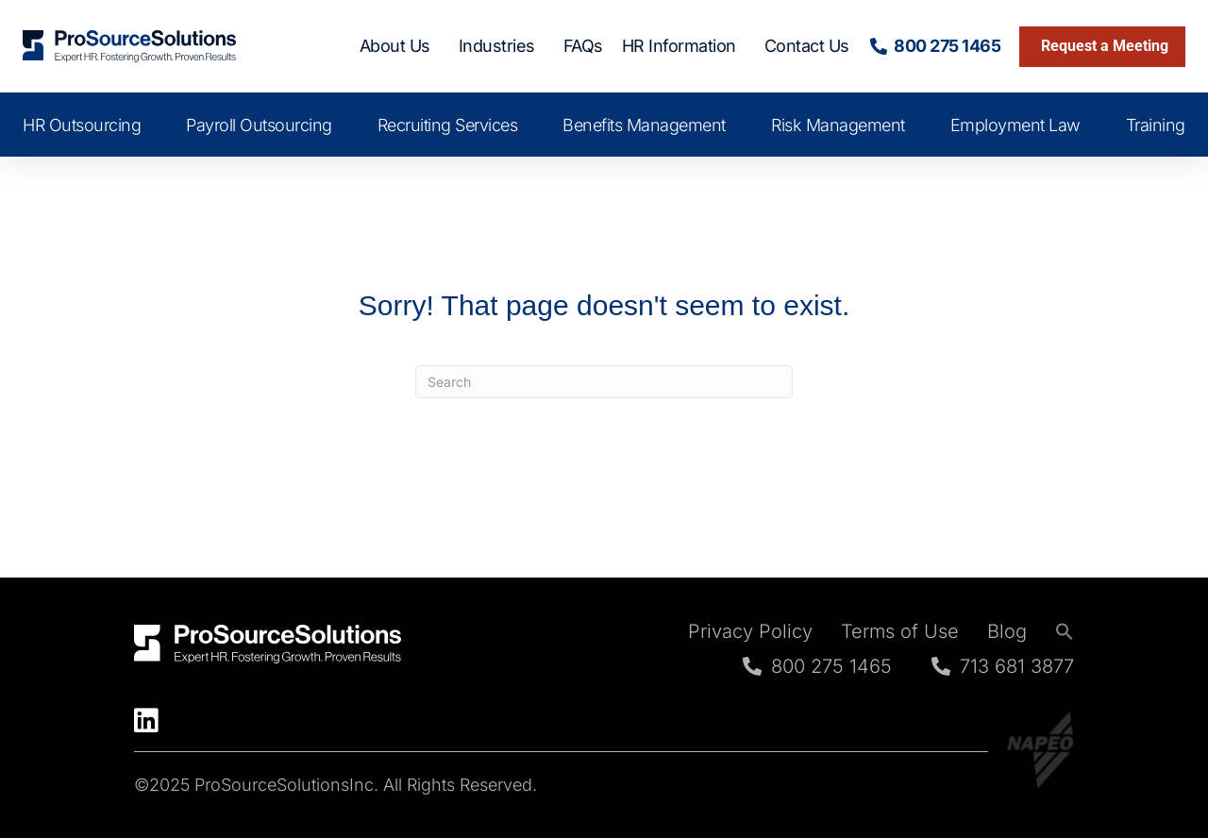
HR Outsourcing (82, 125)
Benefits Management (644, 125)
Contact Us (806, 46)
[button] (1064, 631)
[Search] (604, 381)
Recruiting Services (448, 125)
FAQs (583, 46)
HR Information (684, 46)
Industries (502, 46)
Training (1155, 125)
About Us (400, 46)
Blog (1007, 631)
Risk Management (838, 125)
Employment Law (1015, 125)
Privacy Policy (750, 631)
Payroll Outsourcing (259, 125)
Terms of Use (900, 631)
